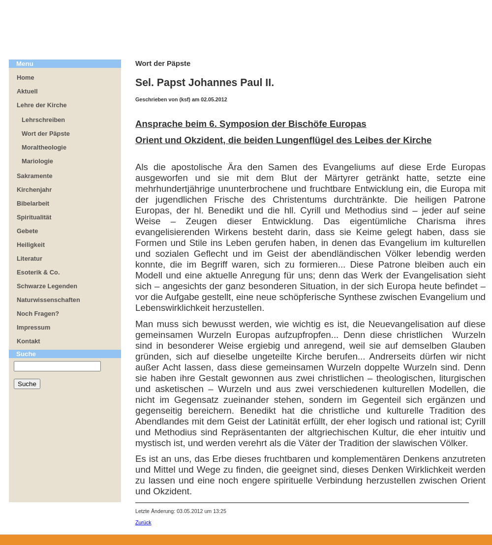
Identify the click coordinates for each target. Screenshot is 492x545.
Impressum (33, 327)
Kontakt (28, 341)
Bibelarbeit (33, 203)
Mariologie (37, 161)
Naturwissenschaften (48, 299)
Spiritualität (34, 217)
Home (25, 77)
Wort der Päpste (46, 133)
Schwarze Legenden (47, 286)
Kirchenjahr (34, 189)
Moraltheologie (44, 147)
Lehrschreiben (43, 119)
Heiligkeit (31, 244)
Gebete (27, 231)
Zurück (143, 522)
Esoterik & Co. (38, 272)
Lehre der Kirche (42, 105)
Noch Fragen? (38, 313)
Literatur (29, 258)
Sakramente (35, 176)
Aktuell (27, 91)
